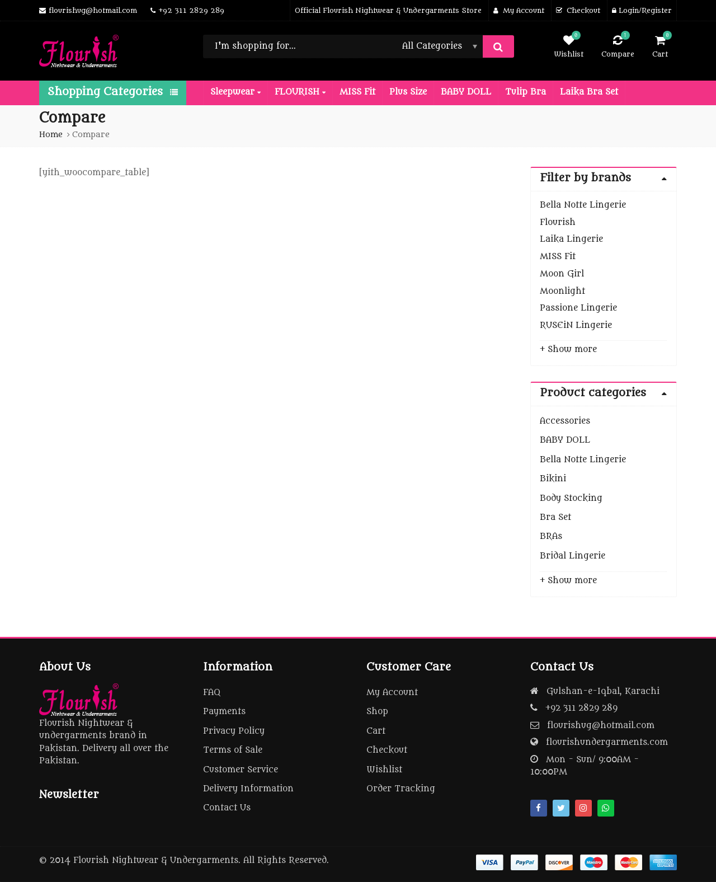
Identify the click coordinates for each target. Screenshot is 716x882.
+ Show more (568, 349)
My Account (392, 692)
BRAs (551, 536)
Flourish (558, 222)
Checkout (386, 750)
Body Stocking (571, 498)
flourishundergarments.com (607, 742)
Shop (377, 711)
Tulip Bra (525, 92)
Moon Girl (562, 274)
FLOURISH (300, 92)
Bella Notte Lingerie (583, 205)
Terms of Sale (232, 750)
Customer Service (240, 770)
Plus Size (408, 92)
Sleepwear (235, 92)
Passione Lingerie (578, 308)
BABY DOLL (466, 92)
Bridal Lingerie (572, 556)
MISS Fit (357, 92)
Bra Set (555, 517)
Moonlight (562, 291)
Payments (224, 711)
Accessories (565, 421)
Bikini (553, 479)
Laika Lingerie (571, 239)
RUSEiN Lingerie (576, 325)
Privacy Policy (234, 731)
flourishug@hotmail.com (600, 725)
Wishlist (384, 770)
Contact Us (227, 808)
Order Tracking (400, 789)
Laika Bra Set (589, 92)
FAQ (211, 692)
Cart (375, 731)
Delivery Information (248, 789)
